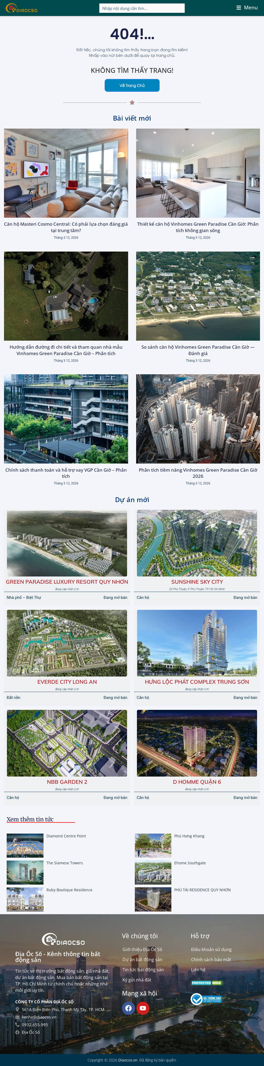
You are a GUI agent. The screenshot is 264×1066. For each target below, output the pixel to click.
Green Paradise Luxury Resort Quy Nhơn (67, 581)
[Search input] (142, 8)
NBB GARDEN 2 (67, 781)
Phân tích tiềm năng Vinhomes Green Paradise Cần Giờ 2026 (198, 473)
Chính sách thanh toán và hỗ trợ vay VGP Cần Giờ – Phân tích (66, 473)
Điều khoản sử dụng (211, 949)
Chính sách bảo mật (211, 959)
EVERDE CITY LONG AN (67, 681)
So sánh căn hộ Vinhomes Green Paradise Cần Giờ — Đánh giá (198, 350)
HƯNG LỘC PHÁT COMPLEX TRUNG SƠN (197, 681)
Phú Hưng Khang (189, 835)
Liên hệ (198, 970)
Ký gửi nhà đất (137, 980)
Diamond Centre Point (66, 835)
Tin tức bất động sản (143, 970)
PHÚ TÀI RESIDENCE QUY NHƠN (202, 889)
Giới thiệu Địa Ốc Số (142, 949)
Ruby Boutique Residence (69, 889)
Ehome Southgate (190, 862)
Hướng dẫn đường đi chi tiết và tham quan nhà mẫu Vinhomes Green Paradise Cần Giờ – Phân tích (66, 350)
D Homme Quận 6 (197, 781)
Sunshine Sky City (197, 581)
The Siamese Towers (64, 862)
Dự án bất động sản (142, 959)
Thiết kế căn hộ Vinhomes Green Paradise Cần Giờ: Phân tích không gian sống (198, 227)
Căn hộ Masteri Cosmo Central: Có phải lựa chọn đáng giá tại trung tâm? (66, 227)
